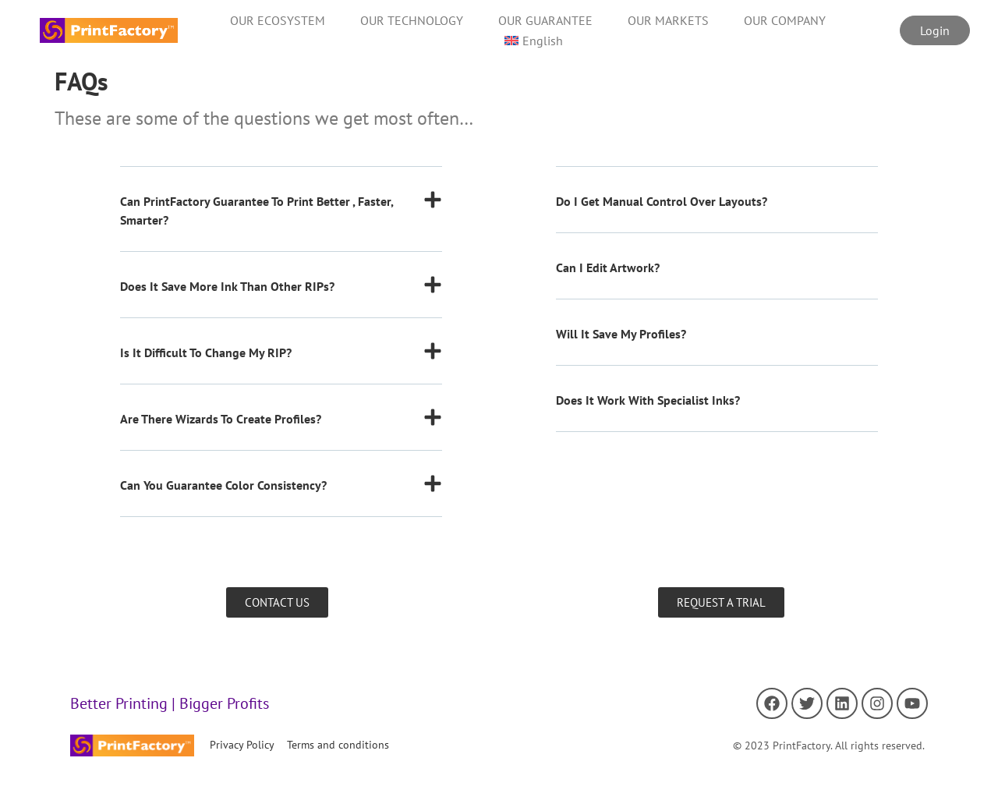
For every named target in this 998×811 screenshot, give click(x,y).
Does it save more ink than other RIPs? (227, 286)
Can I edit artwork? (608, 267)
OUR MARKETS (668, 20)
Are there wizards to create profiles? (220, 419)
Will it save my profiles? (621, 334)
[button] (281, 221)
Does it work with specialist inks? (648, 400)
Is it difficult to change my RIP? (206, 352)
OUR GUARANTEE (545, 20)
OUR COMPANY (785, 20)
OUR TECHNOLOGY (411, 20)
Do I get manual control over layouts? (661, 201)
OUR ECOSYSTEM (277, 20)
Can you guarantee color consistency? (223, 485)
